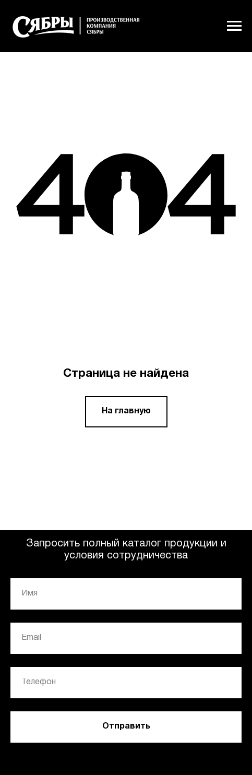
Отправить (126, 726)
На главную (126, 411)
